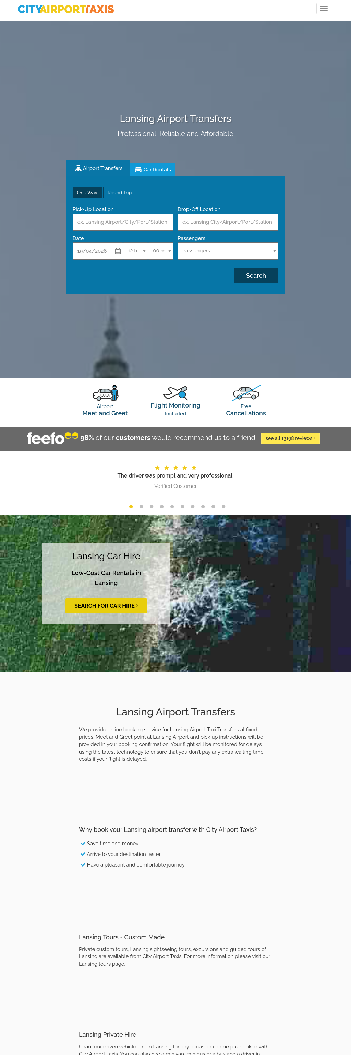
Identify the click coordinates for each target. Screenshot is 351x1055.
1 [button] (131, 507)
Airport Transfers (103, 168)
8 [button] (203, 507)
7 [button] (192, 507)
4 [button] (162, 507)
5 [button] (172, 507)
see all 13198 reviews (290, 438)
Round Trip (120, 192)
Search (256, 275)
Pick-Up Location (93, 209)
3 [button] (151, 507)
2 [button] (141, 507)
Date (78, 238)
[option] (175, 476)
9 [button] (213, 507)
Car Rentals (157, 170)
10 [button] (223, 507)
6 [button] (182, 507)
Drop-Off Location (199, 209)
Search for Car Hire (106, 606)
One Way (87, 192)
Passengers (191, 238)
